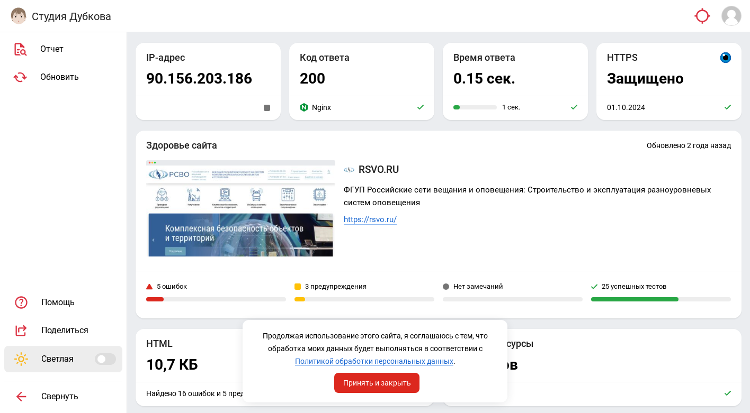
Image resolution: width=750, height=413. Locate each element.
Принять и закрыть (377, 383)
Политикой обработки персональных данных (374, 361)
